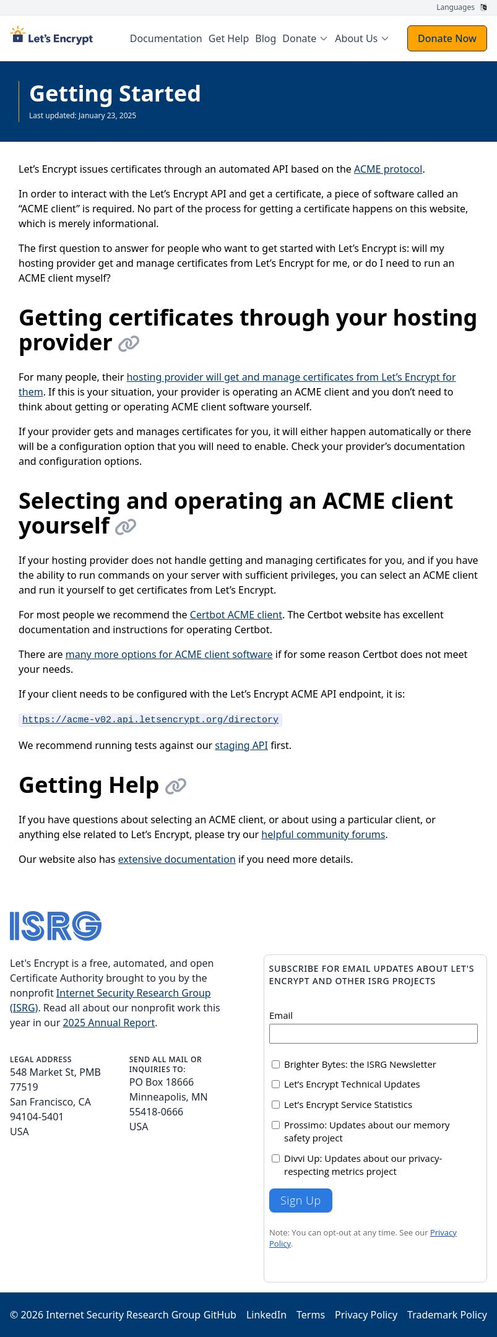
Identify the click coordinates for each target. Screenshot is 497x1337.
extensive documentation (177, 859)
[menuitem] (305, 38)
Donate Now (447, 38)
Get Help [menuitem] (229, 38)
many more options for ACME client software (169, 654)
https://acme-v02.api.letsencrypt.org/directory (150, 720)
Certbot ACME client (236, 614)
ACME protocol (388, 169)
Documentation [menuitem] (166, 38)
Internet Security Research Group (123, 1315)
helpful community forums (323, 834)
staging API (241, 745)
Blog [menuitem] (265, 38)
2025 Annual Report (109, 1022)
